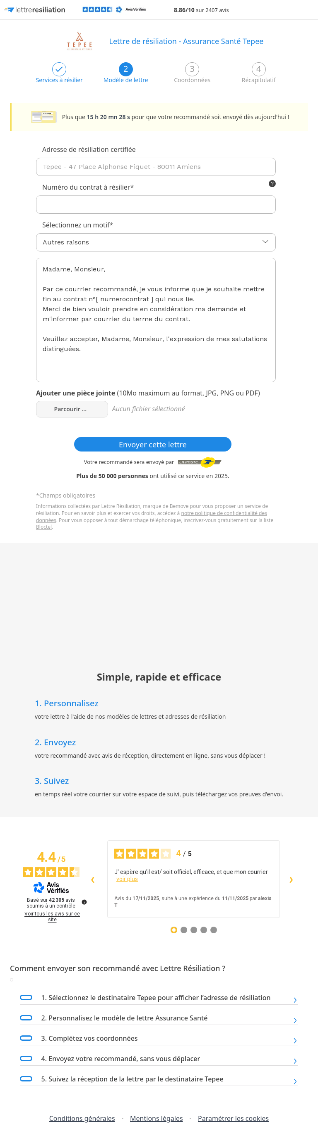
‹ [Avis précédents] (92, 878)
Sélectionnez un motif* (77, 224)
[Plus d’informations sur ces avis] (83, 901)
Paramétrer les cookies (233, 1118)
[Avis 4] (203, 930)
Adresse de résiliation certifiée (89, 149)
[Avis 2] (184, 930)
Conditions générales (82, 1118)
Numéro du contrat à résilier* (88, 187)
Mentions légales (156, 1118)
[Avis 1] (174, 930)
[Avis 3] (193, 930)
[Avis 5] (213, 930)
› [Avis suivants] (291, 878)
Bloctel (44, 526)
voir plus (127, 879)
